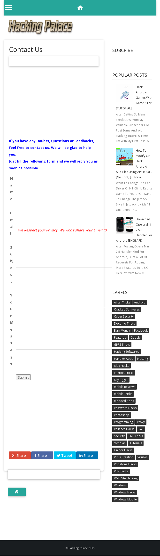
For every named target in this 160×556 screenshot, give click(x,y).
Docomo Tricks (124, 323)
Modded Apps (124, 401)
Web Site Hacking (125, 478)
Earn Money (122, 330)
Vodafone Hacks (125, 464)
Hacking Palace (79, 548)
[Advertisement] (54, 104)
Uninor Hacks (123, 450)
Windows (120, 485)
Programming (123, 422)
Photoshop (121, 415)
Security (119, 436)
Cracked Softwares (127, 309)
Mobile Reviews (124, 387)
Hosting (142, 359)
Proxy (141, 422)
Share (19, 455)
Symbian (120, 443)
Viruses (142, 457)
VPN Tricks (121, 471)
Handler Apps (123, 359)
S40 (140, 429)
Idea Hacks (121, 366)
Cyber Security (124, 316)
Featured (120, 337)
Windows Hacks (125, 492)
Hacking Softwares (126, 352)
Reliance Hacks (124, 429)
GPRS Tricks (122, 345)
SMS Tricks (136, 436)
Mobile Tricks (123, 394)
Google (135, 337)
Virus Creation (123, 457)
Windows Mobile (125, 499)
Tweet (64, 455)
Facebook (141, 330)
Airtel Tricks (122, 302)
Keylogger (121, 380)
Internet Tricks (123, 373)
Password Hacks (125, 408)
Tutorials (136, 443)
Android (139, 302)
